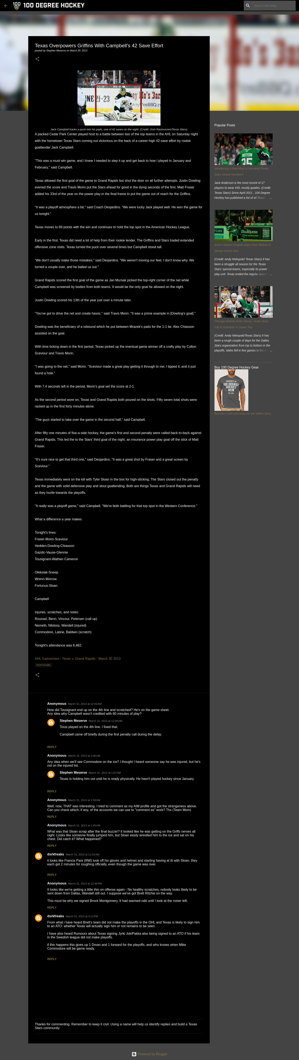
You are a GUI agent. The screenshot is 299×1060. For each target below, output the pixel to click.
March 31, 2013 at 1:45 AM (84, 825)
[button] (37, 59)
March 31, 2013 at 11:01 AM (82, 854)
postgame (44, 665)
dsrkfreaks (55, 854)
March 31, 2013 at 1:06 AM (84, 755)
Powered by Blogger (150, 1054)
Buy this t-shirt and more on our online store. (243, 413)
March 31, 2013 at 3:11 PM (82, 916)
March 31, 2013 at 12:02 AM (85, 703)
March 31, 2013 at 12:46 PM (85, 883)
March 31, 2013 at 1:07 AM (105, 772)
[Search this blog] (274, 6)
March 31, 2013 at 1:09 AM (84, 800)
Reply (52, 747)
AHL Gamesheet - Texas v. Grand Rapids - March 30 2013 (78, 658)
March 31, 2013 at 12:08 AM (105, 720)
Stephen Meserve (73, 720)
